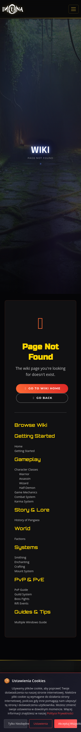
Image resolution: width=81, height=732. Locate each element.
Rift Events (21, 603)
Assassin (24, 478)
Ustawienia (41, 723)
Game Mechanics (25, 492)
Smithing (20, 557)
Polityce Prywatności (60, 713)
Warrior (24, 474)
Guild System (23, 594)
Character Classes (26, 469)
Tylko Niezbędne (17, 723)
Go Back (42, 398)
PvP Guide (21, 590)
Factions (19, 539)
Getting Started (24, 451)
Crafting (19, 566)
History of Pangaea (26, 520)
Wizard (23, 483)
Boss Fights (21, 599)
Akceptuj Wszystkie (67, 723)
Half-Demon (27, 488)
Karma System (23, 501)
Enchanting (21, 562)
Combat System (24, 497)
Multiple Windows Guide (30, 622)
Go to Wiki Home (42, 388)
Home (18, 446)
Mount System (24, 571)
